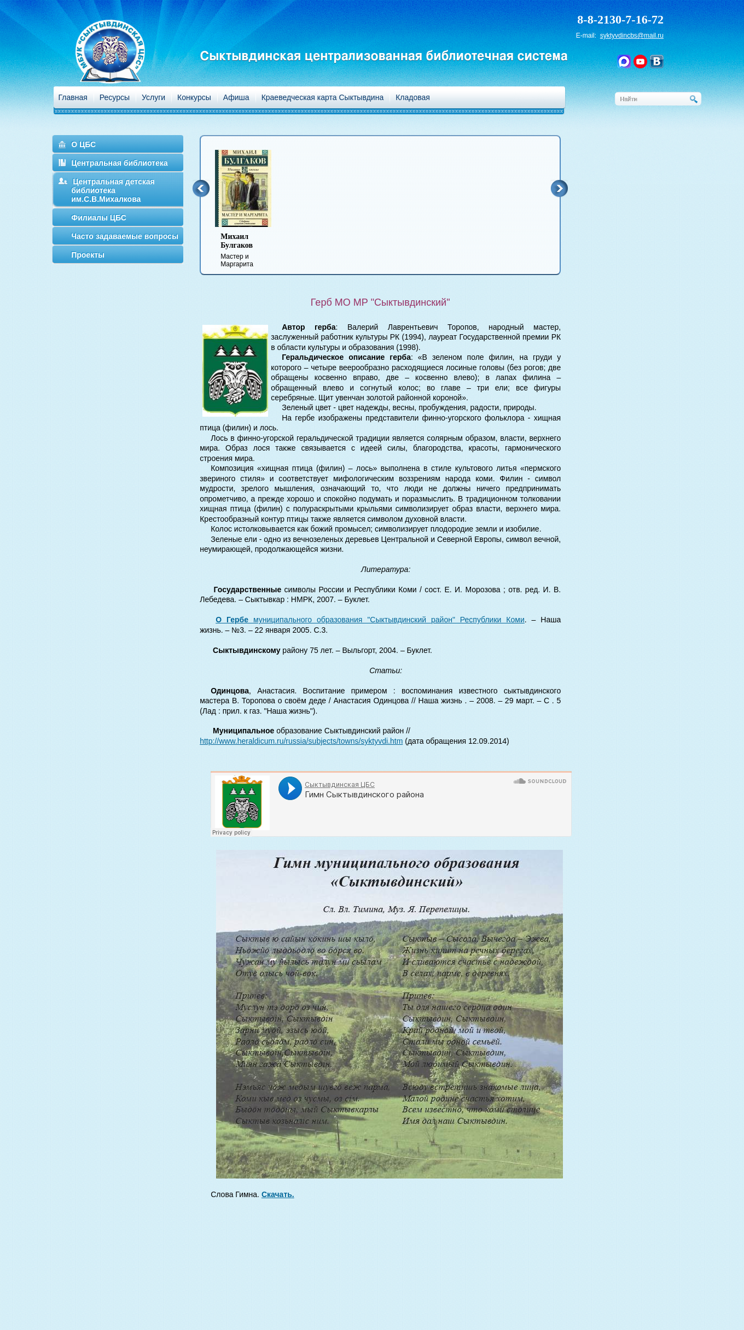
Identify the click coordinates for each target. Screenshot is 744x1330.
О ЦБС (83, 144)
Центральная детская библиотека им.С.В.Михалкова (113, 190)
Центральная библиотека (119, 163)
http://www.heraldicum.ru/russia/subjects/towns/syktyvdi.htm (301, 741)
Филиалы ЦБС (98, 217)
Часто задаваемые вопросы (124, 236)
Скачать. (277, 1194)
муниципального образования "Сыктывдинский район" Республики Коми (370, 619)
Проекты (87, 254)
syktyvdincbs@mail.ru (632, 35)
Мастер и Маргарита (250, 250)
